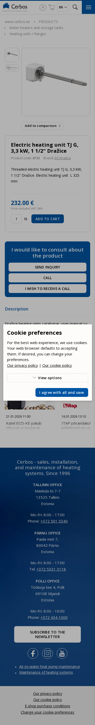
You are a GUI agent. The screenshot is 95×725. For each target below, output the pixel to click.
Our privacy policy (22, 365)
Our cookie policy (57, 365)
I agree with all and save (61, 392)
